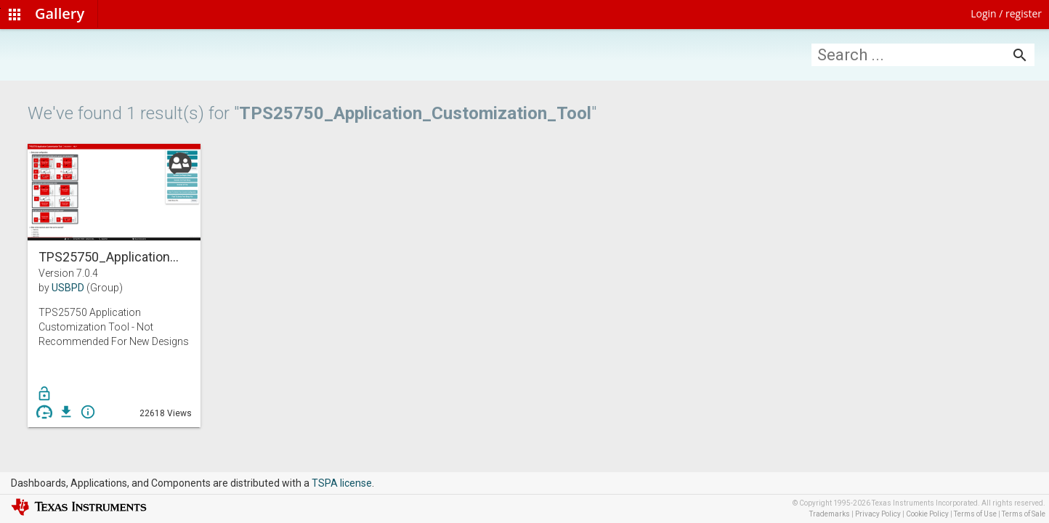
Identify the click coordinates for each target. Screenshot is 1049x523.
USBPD (68, 287)
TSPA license (342, 483)
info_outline (88, 412)
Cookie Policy (927, 514)
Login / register (1006, 13)
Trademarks (829, 514)
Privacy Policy (878, 514)
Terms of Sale (1023, 514)
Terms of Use (975, 514)
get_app (66, 412)
